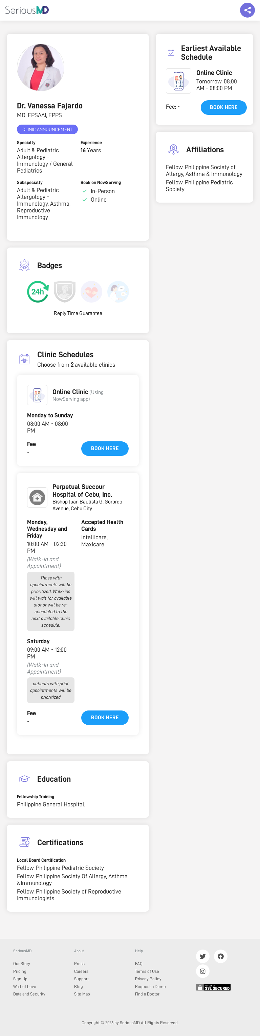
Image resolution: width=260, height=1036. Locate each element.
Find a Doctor (147, 994)
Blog (78, 986)
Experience (91, 142)
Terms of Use (147, 971)
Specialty (26, 142)
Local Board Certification (41, 860)
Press (79, 963)
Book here (105, 448)
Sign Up (20, 979)
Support (81, 979)
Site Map (82, 994)
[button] (37, 395)
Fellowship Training (35, 796)
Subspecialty (30, 182)
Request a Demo (150, 986)
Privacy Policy (148, 979)
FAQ (139, 963)
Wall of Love (24, 986)
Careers (81, 971)
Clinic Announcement (47, 129)
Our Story (21, 963)
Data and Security (29, 994)
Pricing (19, 971)
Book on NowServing (101, 182)
